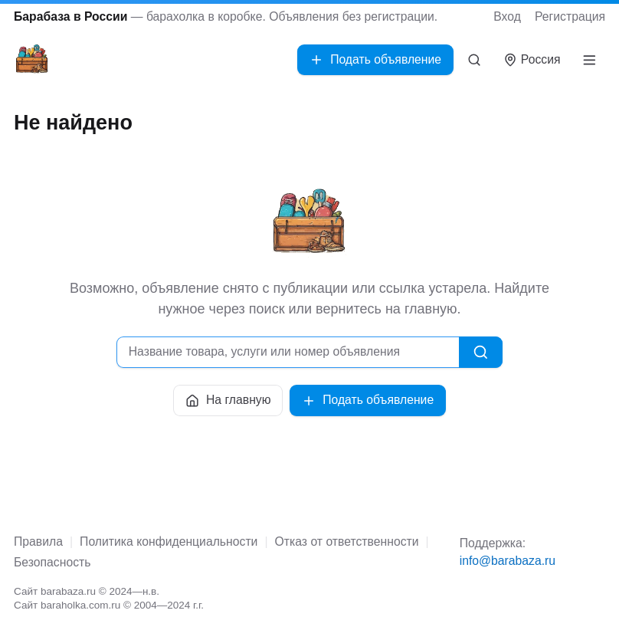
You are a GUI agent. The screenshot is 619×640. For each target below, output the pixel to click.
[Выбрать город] (532, 60)
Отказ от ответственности (347, 541)
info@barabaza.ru (507, 560)
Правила (38, 541)
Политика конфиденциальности (168, 541)
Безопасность (52, 562)
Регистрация (570, 16)
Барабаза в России (70, 16)
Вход (507, 16)
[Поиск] (474, 60)
